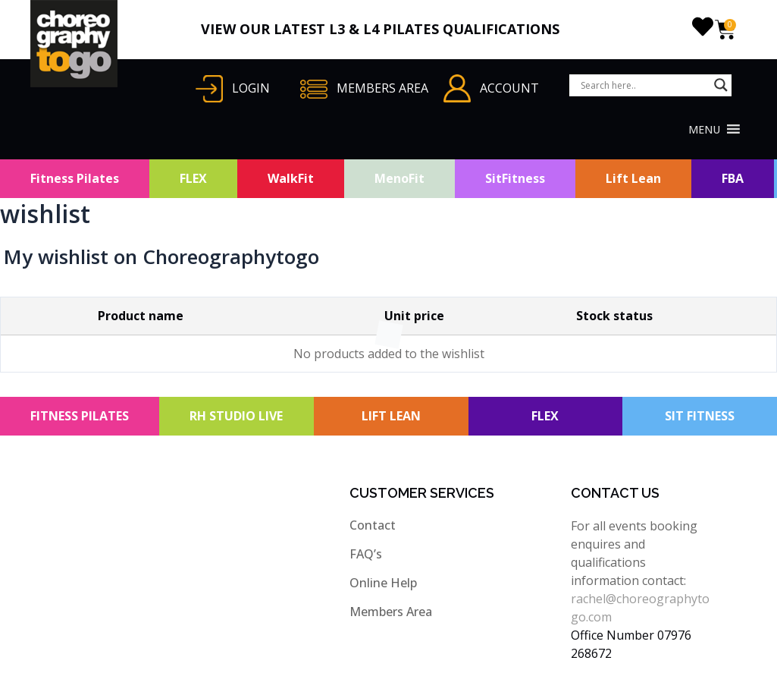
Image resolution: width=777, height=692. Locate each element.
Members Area (390, 611)
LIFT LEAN (391, 415)
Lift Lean (633, 178)
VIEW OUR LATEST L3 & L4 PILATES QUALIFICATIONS (380, 29)
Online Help (383, 582)
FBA (733, 178)
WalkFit (291, 178)
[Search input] (644, 85)
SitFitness (515, 178)
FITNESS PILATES (79, 415)
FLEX (193, 178)
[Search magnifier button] (721, 85)
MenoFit (399, 178)
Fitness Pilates (74, 178)
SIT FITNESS (700, 415)
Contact (372, 525)
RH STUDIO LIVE (236, 415)
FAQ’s (365, 554)
